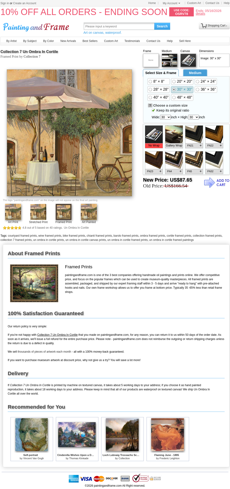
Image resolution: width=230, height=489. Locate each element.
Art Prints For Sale (37, 26)
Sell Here (185, 41)
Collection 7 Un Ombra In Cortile (29, 52)
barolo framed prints (126, 235)
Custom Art (194, 3)
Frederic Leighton (170, 458)
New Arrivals (68, 41)
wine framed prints (49, 235)
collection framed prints (207, 235)
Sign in (4, 3)
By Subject (29, 41)
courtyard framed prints (22, 235)
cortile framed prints (179, 235)
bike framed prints (74, 235)
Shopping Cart (217, 25)
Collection (124, 458)
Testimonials (132, 41)
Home (152, 3)
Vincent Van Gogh (33, 458)
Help (227, 3)
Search (162, 26)
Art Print (13, 222)
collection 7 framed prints (16, 240)
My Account (171, 3)
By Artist (11, 41)
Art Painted (89, 222)
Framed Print (63, 222)
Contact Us (212, 3)
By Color (48, 41)
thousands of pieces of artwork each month (44, 351)
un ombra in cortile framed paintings (171, 240)
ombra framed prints (152, 235)
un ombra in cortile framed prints (128, 240)
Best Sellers (90, 41)
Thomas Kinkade (79, 458)
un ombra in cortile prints (48, 240)
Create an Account (24, 3)
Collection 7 (32, 56)
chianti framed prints (99, 235)
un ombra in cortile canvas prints (85, 240)
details (200, 13)
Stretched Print (38, 222)
